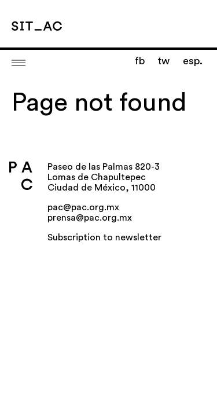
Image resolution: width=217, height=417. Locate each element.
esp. (193, 61)
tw (163, 61)
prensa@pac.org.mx (89, 217)
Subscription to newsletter (104, 237)
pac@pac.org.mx (83, 207)
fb (140, 61)
